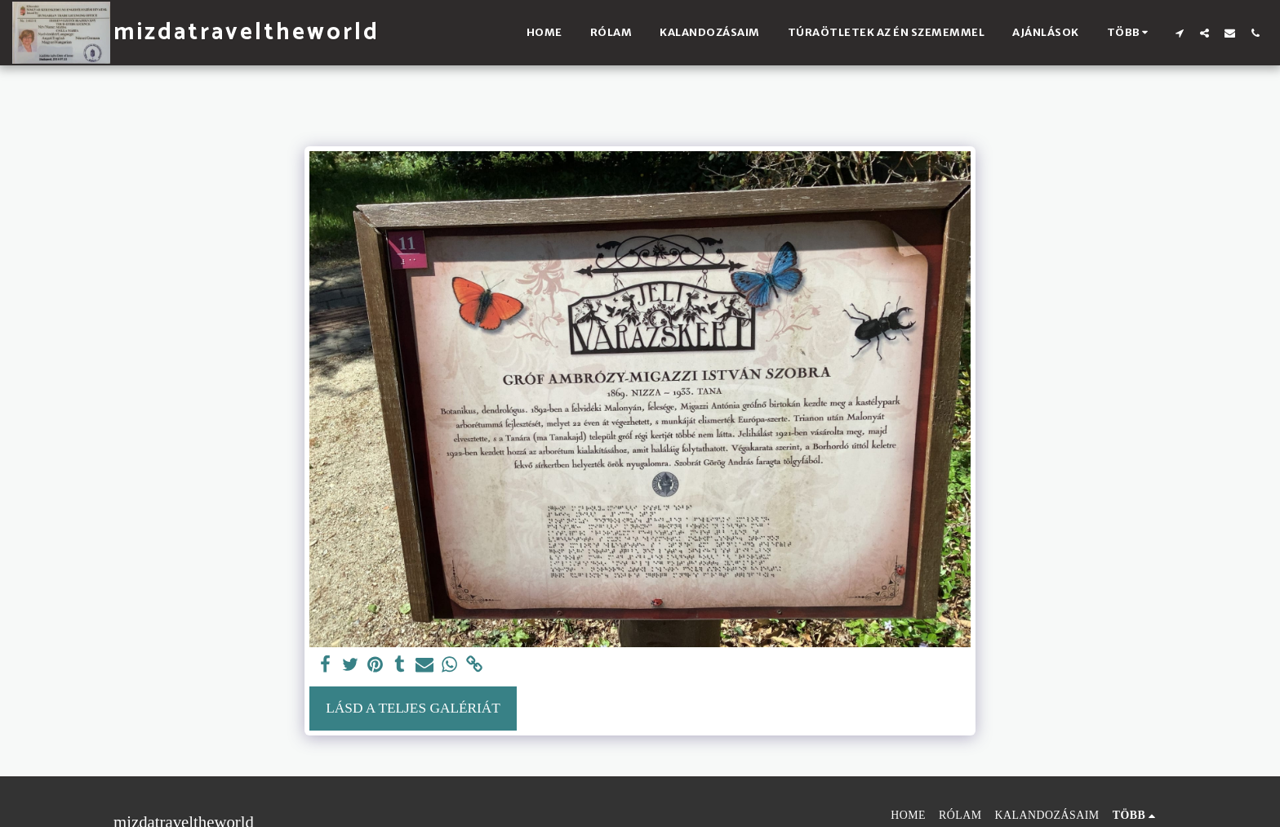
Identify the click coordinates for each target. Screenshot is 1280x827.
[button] (1179, 32)
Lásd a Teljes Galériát (413, 708)
